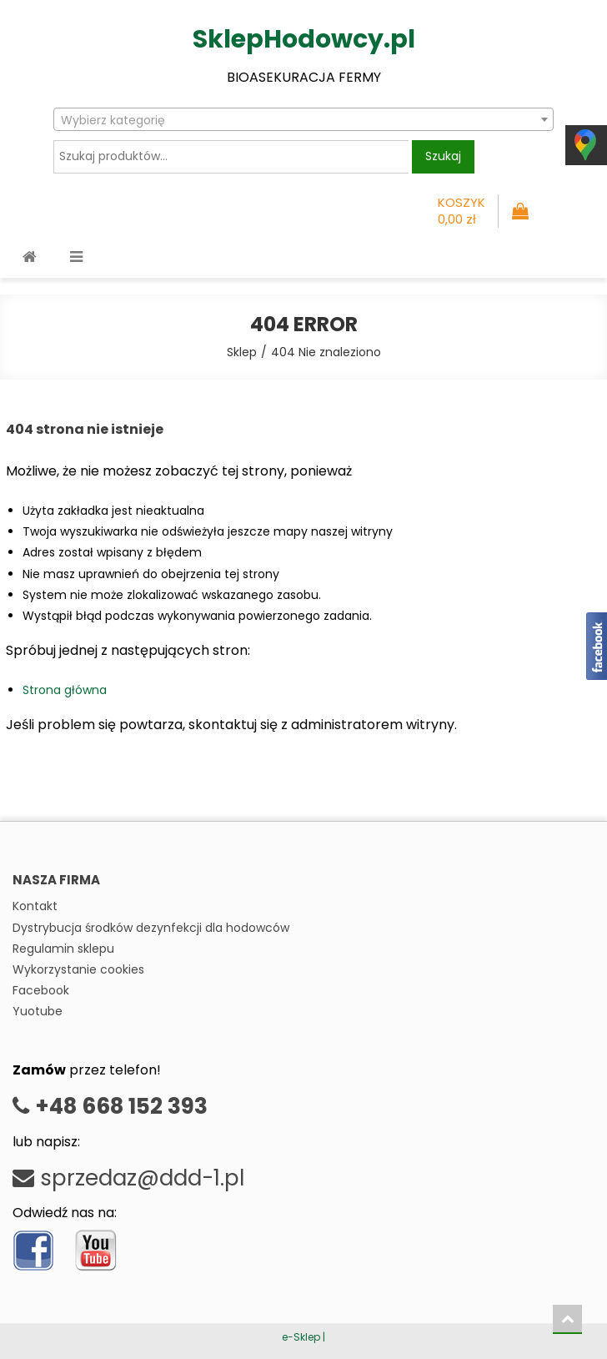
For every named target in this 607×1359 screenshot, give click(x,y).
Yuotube (38, 1011)
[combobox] (303, 119)
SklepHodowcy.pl (304, 39)
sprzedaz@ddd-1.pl (128, 1178)
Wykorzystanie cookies (78, 969)
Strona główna (65, 690)
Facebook (41, 990)
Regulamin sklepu (63, 948)
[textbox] (303, 120)
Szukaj (443, 156)
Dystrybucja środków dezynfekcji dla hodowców (151, 927)
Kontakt (35, 906)
